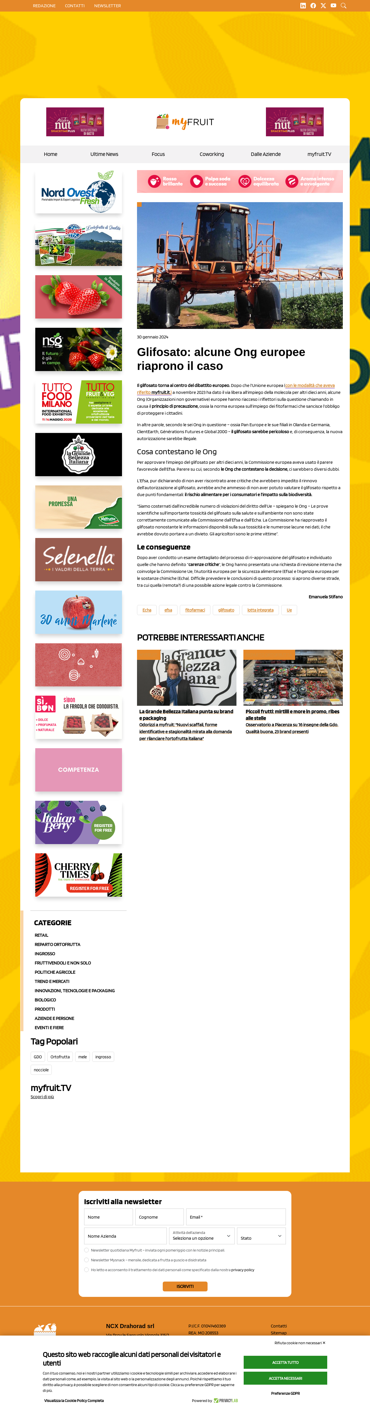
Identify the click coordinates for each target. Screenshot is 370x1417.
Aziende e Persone (54, 1018)
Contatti (279, 1326)
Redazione (44, 5)
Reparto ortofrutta (57, 944)
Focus (158, 154)
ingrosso (103, 1057)
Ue (289, 610)
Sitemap (279, 1333)
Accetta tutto (285, 1362)
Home (50, 154)
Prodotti (45, 1009)
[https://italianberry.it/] (79, 827)
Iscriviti (185, 1286)
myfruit (148, 655)
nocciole (41, 1069)
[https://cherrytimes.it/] (79, 879)
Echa (147, 610)
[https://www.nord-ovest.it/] (79, 196)
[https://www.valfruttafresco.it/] (79, 511)
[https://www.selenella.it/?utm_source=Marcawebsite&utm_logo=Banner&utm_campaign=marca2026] (79, 564)
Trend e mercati (52, 981)
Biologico (45, 1000)
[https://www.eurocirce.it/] (79, 249)
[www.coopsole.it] (79, 722)
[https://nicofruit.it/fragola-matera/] (79, 301)
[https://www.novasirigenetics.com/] (79, 354)
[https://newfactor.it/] (75, 121)
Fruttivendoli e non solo (63, 963)
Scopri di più (42, 1096)
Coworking (212, 154)
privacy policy (242, 1269)
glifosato (226, 610)
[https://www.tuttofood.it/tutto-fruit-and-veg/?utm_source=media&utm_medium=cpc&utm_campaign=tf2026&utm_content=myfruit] (79, 406)
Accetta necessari (285, 1378)
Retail (41, 935)
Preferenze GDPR (285, 1393)
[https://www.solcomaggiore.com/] (79, 669)
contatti (75, 5)
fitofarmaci (195, 610)
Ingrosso (45, 953)
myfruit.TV (319, 154)
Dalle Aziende (266, 154)
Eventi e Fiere (49, 1027)
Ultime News (104, 154)
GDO (38, 1057)
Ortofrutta (60, 1057)
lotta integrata (260, 610)
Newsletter (107, 5)
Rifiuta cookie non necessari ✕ (300, 1342)
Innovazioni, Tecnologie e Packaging (75, 990)
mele (82, 1057)
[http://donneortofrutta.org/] (79, 774)
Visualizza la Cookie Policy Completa (74, 1400)
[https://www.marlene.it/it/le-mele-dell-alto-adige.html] (79, 617)
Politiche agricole (55, 972)
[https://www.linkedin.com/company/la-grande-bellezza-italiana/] (79, 459)
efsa (168, 610)
